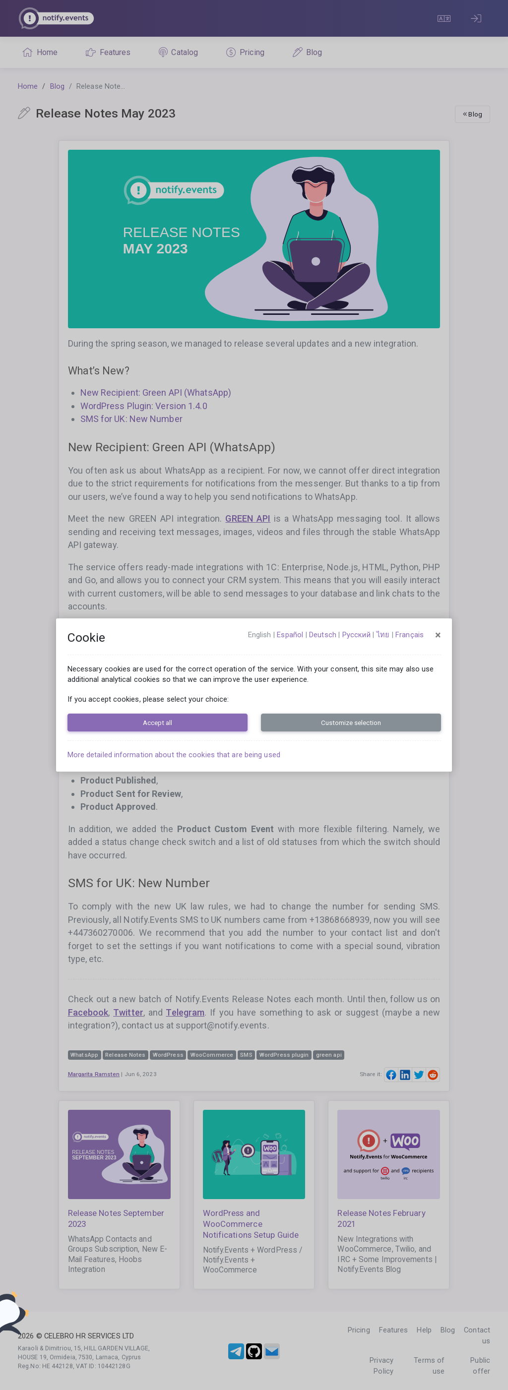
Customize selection (351, 722)
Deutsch (322, 634)
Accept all (157, 722)
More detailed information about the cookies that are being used (173, 754)
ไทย (383, 634)
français (409, 634)
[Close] (438, 635)
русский (356, 634)
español (290, 634)
